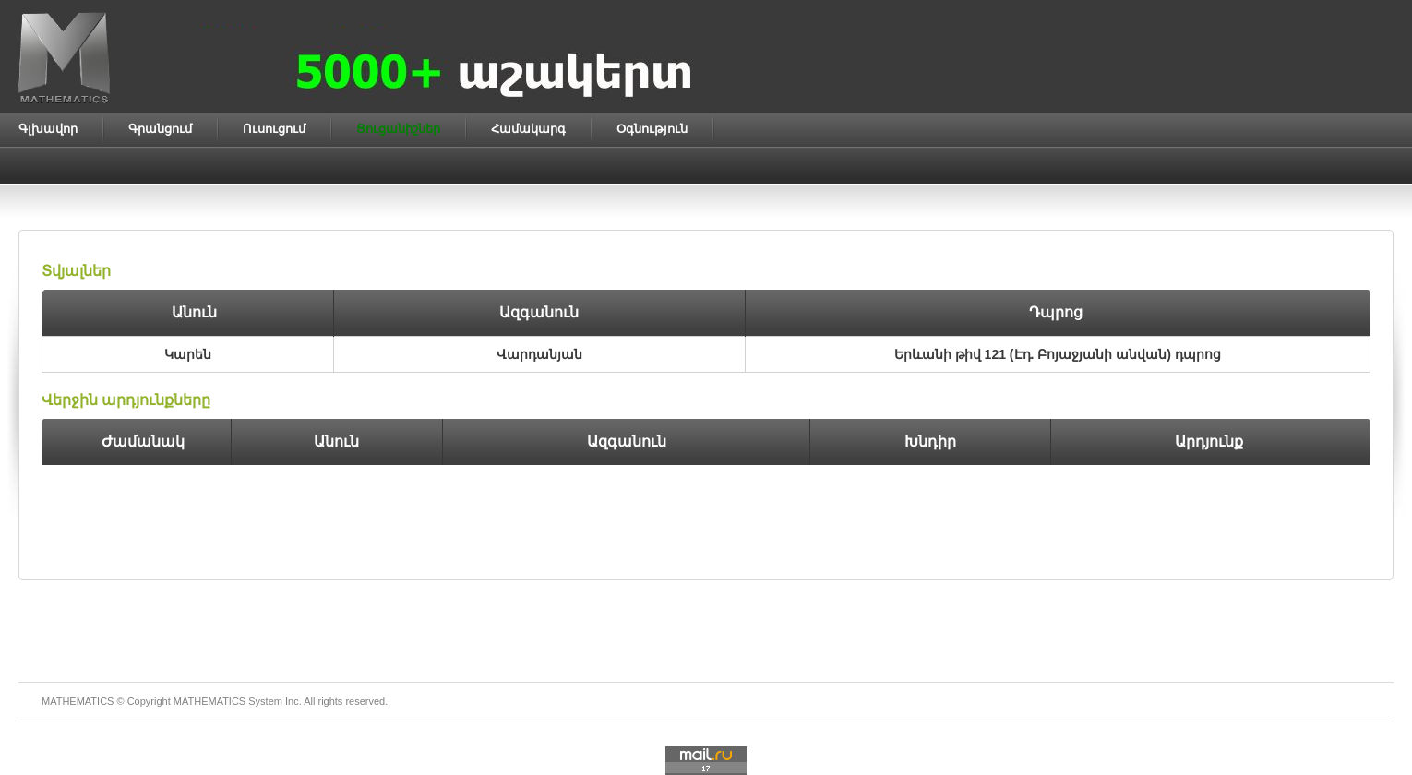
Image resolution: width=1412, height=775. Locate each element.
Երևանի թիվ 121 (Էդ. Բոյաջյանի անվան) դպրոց (1057, 354)
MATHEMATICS (209, 701)
